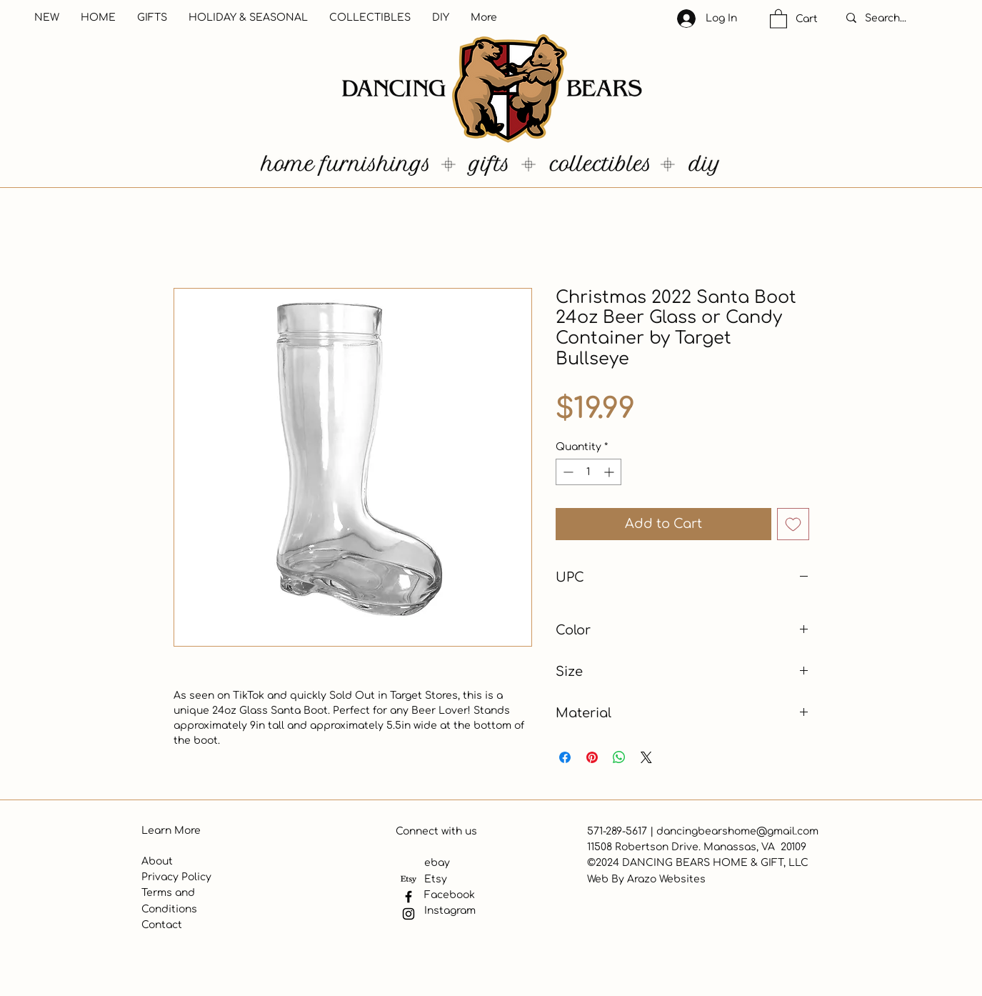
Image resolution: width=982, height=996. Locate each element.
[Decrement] (567, 471)
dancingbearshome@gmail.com (737, 831)
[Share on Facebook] (564, 757)
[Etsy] (408, 879)
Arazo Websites (666, 879)
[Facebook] (408, 897)
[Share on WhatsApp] (619, 757)
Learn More (171, 830)
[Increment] (610, 471)
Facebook (449, 895)
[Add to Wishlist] (793, 524)
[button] (778, 18)
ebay (437, 862)
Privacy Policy (176, 877)
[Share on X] (646, 757)
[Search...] (900, 18)
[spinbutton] (588, 471)
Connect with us (436, 831)
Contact (161, 925)
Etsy (435, 879)
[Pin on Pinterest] (592, 757)
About (157, 861)
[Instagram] (408, 914)
